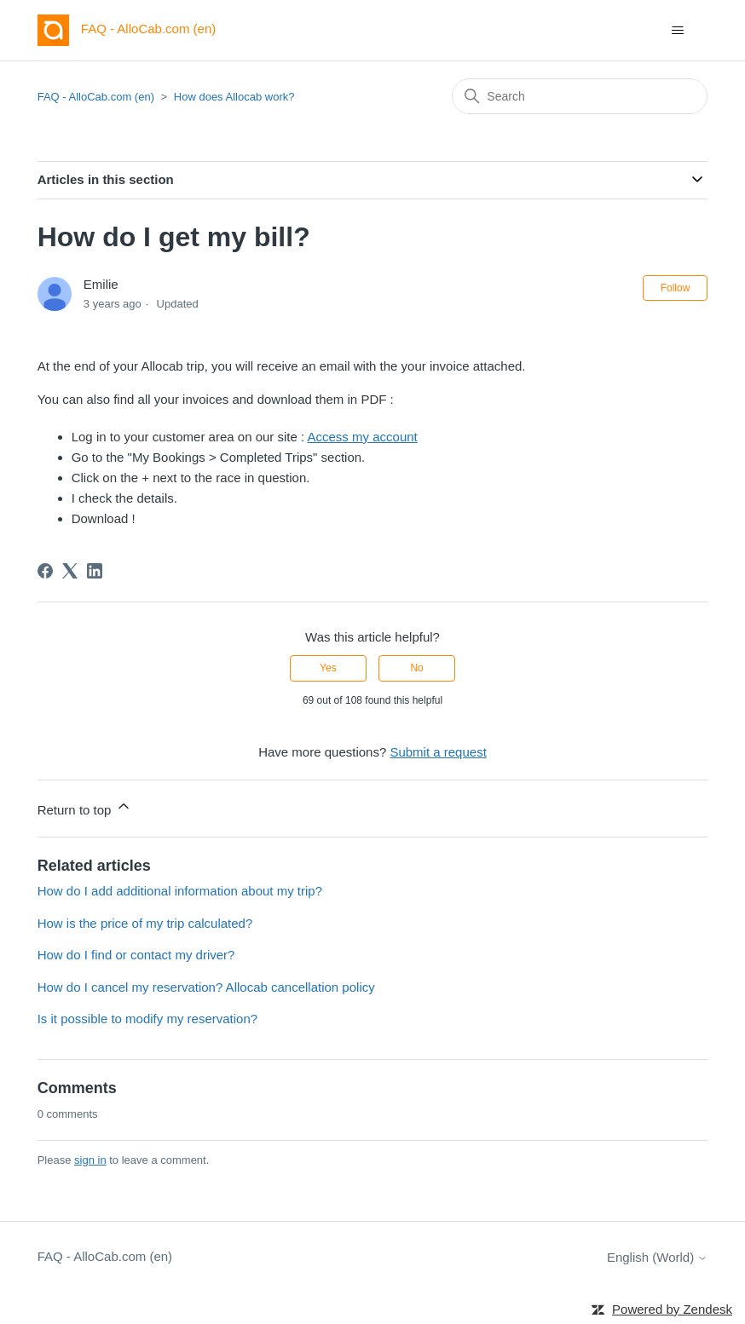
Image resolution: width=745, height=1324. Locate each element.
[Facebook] (45, 571)
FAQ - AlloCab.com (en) (96, 96)
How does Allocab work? (234, 96)
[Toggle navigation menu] (677, 30)
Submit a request (438, 752)
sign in (90, 1160)
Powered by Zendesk (672, 1309)
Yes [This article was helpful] (328, 668)
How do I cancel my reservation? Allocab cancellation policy (206, 987)
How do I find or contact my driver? (136, 954)
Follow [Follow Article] (675, 288)
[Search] (580, 96)
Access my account (363, 436)
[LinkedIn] (94, 571)
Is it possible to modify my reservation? (147, 1018)
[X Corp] (70, 571)
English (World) (657, 1257)
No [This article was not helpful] (416, 668)
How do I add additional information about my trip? (180, 891)
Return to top (85, 807)
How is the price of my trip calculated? (145, 923)
